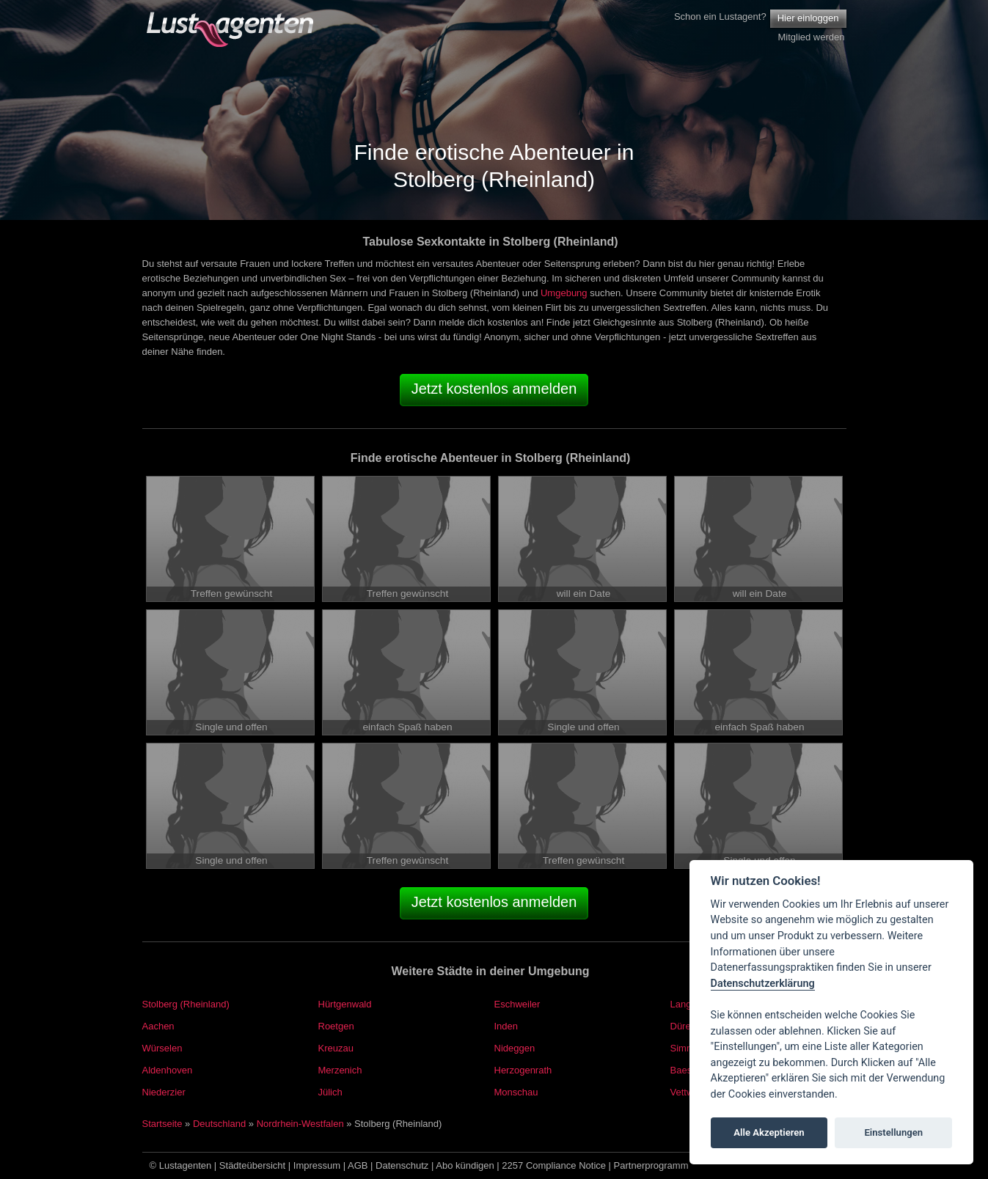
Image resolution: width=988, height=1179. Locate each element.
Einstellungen (893, 1132)
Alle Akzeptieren (768, 1132)
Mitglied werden (810, 37)
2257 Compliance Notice (554, 1165)
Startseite (162, 1123)
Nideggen (514, 1048)
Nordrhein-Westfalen (300, 1123)
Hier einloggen (808, 17)
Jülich (330, 1092)
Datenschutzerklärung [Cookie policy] (763, 983)
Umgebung (564, 292)
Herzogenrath (523, 1070)
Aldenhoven (167, 1070)
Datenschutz (402, 1165)
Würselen (162, 1048)
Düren (683, 1026)
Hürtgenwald (345, 1004)
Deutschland (219, 1123)
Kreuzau (336, 1048)
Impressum (316, 1165)
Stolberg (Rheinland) (186, 1004)
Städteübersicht (252, 1165)
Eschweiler (517, 1004)
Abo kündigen (465, 1165)
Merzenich (340, 1070)
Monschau (516, 1092)
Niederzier (164, 1092)
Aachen (158, 1026)
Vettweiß (688, 1092)
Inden (506, 1026)
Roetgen (336, 1026)
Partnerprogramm (651, 1165)
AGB (357, 1165)
